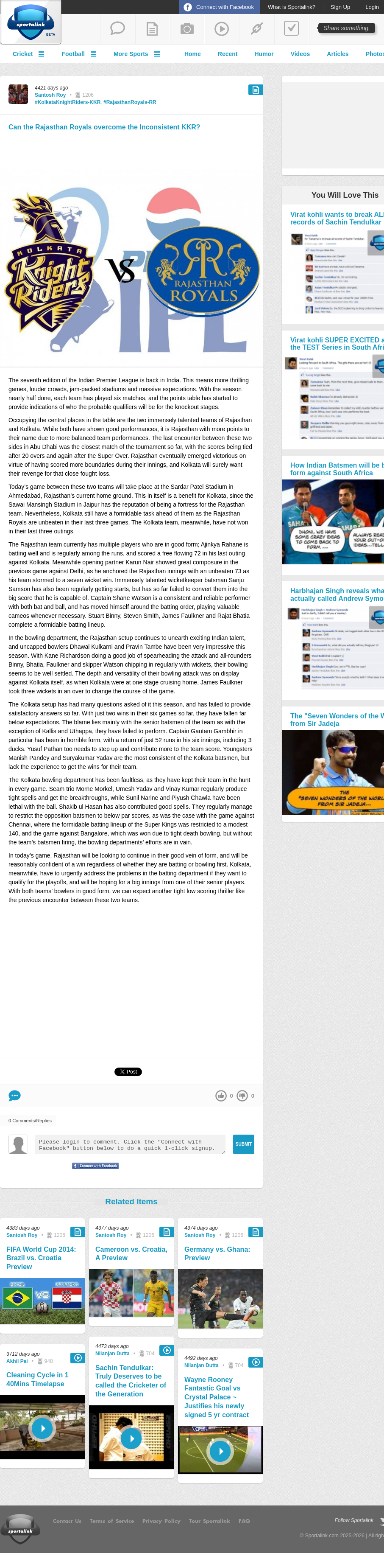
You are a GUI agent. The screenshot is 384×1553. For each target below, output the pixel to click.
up (221, 1096)
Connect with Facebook (225, 7)
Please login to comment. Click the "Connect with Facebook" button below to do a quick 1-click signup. (130, 1144)
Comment (14, 1096)
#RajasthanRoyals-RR (129, 102)
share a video (222, 29)
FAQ (244, 1521)
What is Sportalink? (291, 7)
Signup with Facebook (93, 1171)
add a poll (291, 29)
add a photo (187, 29)
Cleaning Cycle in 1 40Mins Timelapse (37, 1379)
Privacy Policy (161, 1521)
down (242, 1096)
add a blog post (152, 29)
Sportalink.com (322, 1536)
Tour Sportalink (209, 1521)
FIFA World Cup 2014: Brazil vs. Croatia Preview (41, 1258)
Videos (300, 53)
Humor (264, 53)
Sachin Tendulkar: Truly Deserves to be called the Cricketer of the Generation (130, 1381)
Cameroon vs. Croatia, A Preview (131, 1254)
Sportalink (31, 22)
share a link (256, 29)
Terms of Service (112, 1521)
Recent (228, 53)
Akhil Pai (17, 1361)
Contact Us (67, 1521)
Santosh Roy (50, 95)
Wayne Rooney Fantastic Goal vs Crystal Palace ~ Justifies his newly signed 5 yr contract (216, 1397)
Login (372, 7)
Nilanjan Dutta (112, 1354)
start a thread (117, 29)
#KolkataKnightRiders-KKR (67, 102)
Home (192, 53)
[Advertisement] (131, 149)
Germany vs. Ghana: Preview (217, 1254)
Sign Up (340, 7)
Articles (337, 53)
